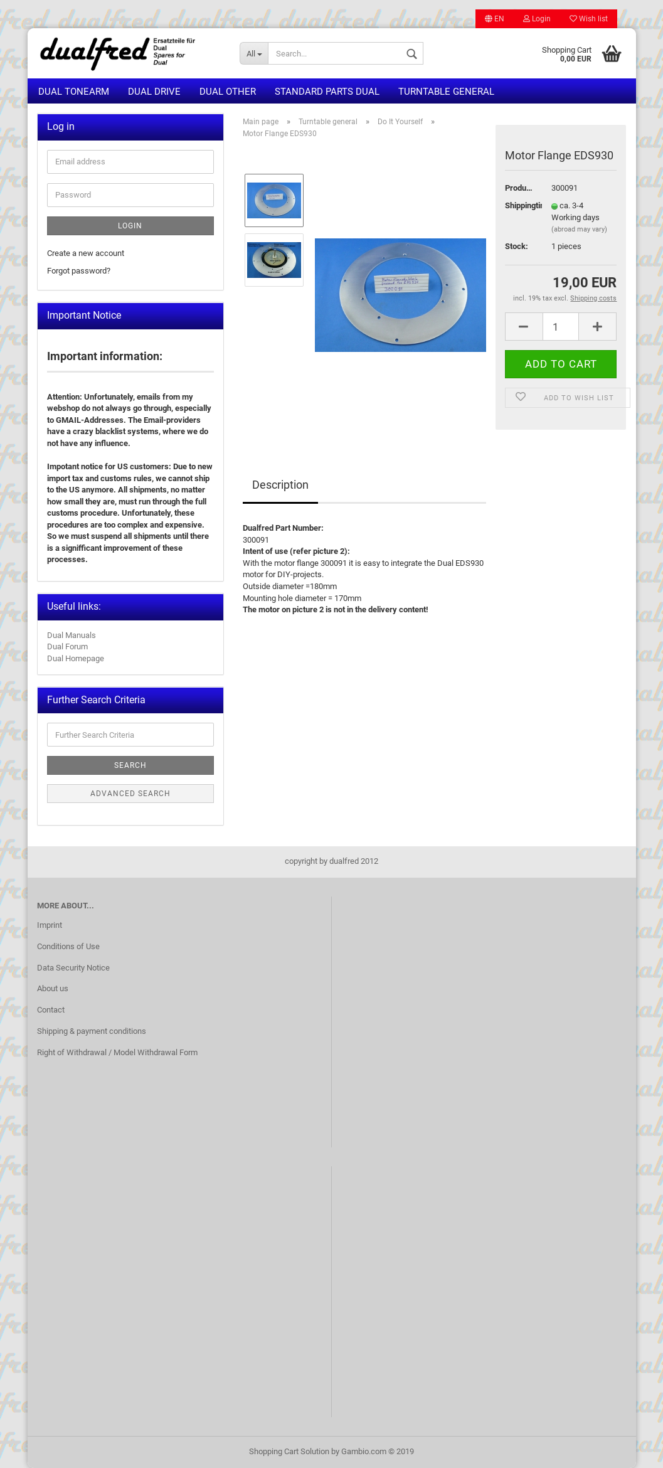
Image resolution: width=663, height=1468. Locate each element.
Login (537, 18)
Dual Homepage (75, 658)
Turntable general (446, 91)
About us (52, 988)
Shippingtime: (519, 205)
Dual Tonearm (73, 91)
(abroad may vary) (579, 229)
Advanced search (130, 793)
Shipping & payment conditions (91, 1031)
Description (280, 484)
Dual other (227, 91)
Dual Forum (67, 646)
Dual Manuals (71, 635)
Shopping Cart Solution (289, 1451)
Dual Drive (154, 91)
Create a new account (85, 253)
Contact (51, 1009)
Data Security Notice (73, 967)
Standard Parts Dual (327, 91)
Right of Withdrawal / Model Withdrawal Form (117, 1052)
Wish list (589, 18)
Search (130, 765)
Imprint (49, 925)
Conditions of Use (68, 946)
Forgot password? (78, 270)
